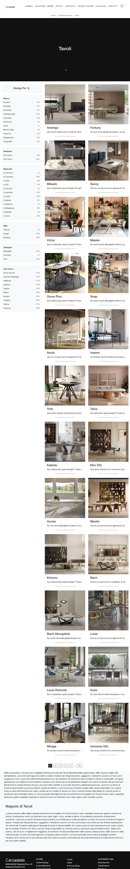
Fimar (5, 126)
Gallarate (7, 281)
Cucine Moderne (43, 866)
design (6, 234)
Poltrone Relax (73, 866)
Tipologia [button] (7, 247)
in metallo (7, 212)
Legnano (7, 285)
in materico (8, 204)
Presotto (7, 134)
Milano (6, 292)
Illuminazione (103, 863)
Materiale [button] (7, 169)
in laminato (8, 192)
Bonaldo (7, 106)
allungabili (7, 251)
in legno (6, 196)
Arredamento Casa (65, 15)
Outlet (59, 6)
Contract (70, 6)
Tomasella (7, 141)
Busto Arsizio (9, 273)
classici (6, 230)
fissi (5, 259)
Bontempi (7, 110)
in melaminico (9, 208)
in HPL (6, 185)
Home (53, 15)
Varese (6, 304)
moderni (6, 238)
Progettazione (85, 6)
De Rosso (7, 122)
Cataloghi (100, 6)
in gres (6, 181)
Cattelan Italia (9, 114)
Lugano (6, 289)
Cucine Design (42, 863)
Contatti (113, 6)
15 (79, 766)
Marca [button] (6, 98)
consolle (7, 255)
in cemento (8, 173)
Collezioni (40, 6)
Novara (6, 296)
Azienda (29, 6)
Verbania (7, 308)
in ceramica (8, 177)
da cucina (7, 155)
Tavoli (77, 15)
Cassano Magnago (11, 277)
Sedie (69, 863)
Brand (50, 6)
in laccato (7, 189)
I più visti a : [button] (8, 269)
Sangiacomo (8, 138)
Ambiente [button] (7, 151)
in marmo (7, 200)
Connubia (7, 118)
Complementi (103, 866)
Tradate (6, 300)
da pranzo (7, 159)
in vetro (6, 216)
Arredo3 (6, 102)
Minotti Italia (8, 130)
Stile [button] (5, 226)
